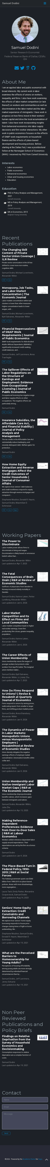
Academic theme (29, 1159)
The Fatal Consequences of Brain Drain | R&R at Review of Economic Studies (18, 578)
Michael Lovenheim (24, 273)
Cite (9, 280)
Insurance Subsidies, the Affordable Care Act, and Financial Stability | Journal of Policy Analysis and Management (18, 428)
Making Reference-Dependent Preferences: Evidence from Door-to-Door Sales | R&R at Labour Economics (18, 828)
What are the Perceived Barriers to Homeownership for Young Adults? (18, 957)
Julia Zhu (6, 807)
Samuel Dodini (10, 3)
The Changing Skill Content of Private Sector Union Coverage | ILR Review (18, 254)
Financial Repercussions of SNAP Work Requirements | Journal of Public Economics (18, 333)
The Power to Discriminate (11, 543)
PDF (4, 280)
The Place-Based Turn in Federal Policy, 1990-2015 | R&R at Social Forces (18, 870)
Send (6, 1133)
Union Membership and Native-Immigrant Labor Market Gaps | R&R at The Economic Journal (18, 786)
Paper (15, 510)
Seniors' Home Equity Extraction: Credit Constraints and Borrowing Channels (16, 912)
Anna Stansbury (23, 713)
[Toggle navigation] (45, 3)
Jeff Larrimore (22, 354)
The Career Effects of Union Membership (16, 656)
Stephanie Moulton (10, 500)
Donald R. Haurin (27, 500)
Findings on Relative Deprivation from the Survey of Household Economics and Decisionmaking (16, 1043)
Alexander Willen (9, 276)
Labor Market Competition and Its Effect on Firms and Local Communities (15, 617)
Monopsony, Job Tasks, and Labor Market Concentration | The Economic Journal (17, 292)
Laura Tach (7, 892)
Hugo (40, 1159)
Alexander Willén (23, 560)
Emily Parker (18, 892)
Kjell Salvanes (8, 317)
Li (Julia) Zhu (23, 677)
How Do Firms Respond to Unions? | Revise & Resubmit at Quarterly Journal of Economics (18, 695)
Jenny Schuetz (8, 982)
